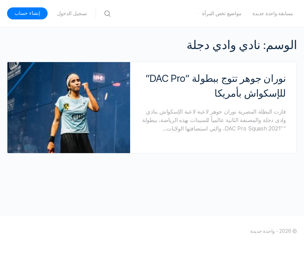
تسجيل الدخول (72, 13)
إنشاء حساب (27, 13)
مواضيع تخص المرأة (221, 13)
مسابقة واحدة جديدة (273, 13)
